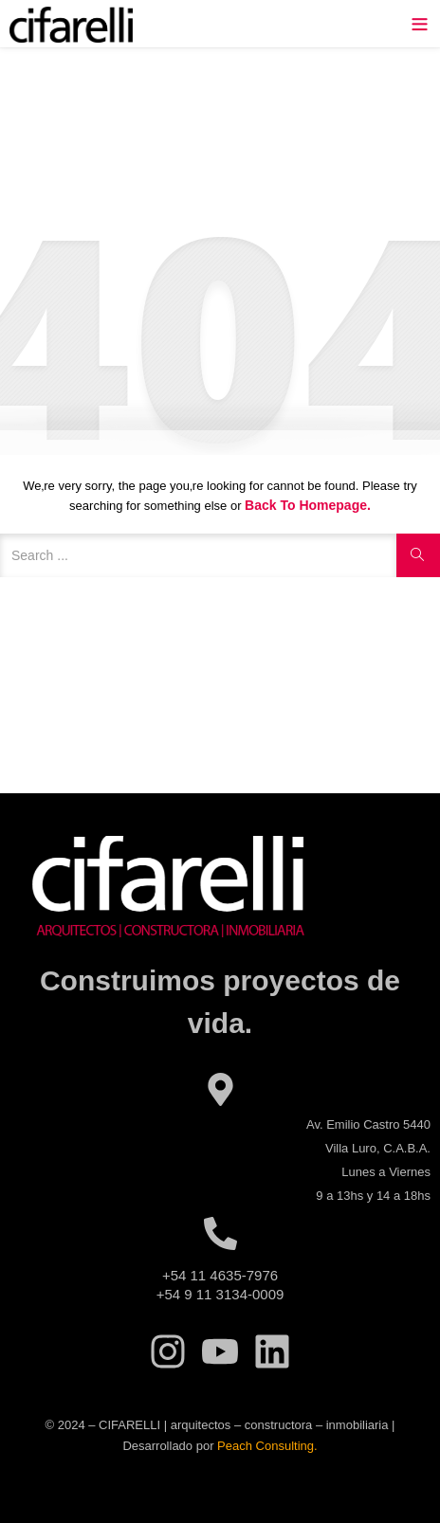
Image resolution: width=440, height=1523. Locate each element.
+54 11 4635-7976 (220, 1275)
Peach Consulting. (267, 1446)
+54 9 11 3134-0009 (220, 1294)
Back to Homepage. (308, 505)
